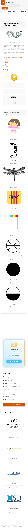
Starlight (6, 66)
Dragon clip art (14, 160)
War (5, 68)
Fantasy (21, 57)
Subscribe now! (14, 361)
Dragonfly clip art (14, 184)
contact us (8, 526)
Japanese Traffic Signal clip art (14, 231)
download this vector (14, 404)
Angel (6, 65)
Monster (6, 69)
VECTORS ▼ (13, 11)
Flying (6, 64)
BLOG (23, 11)
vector (9, 2)
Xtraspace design (14, 508)
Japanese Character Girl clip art (14, 136)
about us (3, 526)
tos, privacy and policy (17, 526)
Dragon (6, 62)
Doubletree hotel (14, 433)
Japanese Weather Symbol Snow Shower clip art (14, 255)
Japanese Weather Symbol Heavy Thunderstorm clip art (14, 304)
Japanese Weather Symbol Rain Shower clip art (14, 279)
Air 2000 (14, 483)
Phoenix (6, 70)
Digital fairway (14, 458)
